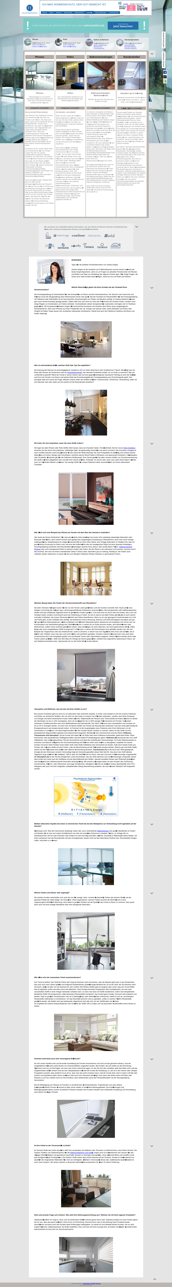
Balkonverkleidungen (100, 45)
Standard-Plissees (130, 46)
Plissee (44, 12)
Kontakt (132, 4)
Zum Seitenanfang (86, 1285)
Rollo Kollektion (129, 448)
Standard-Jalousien (130, 48)
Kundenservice (114, 12)
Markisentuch (79, 12)
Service (98, 1283)
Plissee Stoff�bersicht (39, 46)
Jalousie (58, 12)
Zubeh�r (89, 12)
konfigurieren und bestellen (40, 108)
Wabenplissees (103, 831)
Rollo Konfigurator (69, 44)
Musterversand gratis (164, 40)
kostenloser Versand (164, 59)
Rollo (51, 12)
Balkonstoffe (68, 12)
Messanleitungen (100, 12)
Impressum (139, 4)
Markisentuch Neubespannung (99, 47)
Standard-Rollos (129, 45)
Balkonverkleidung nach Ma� (81, 1153)
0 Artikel (125, 4)
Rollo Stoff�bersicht (69, 46)
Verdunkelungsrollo (74, 372)
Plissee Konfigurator (38, 44)
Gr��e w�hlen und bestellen (131, 108)
